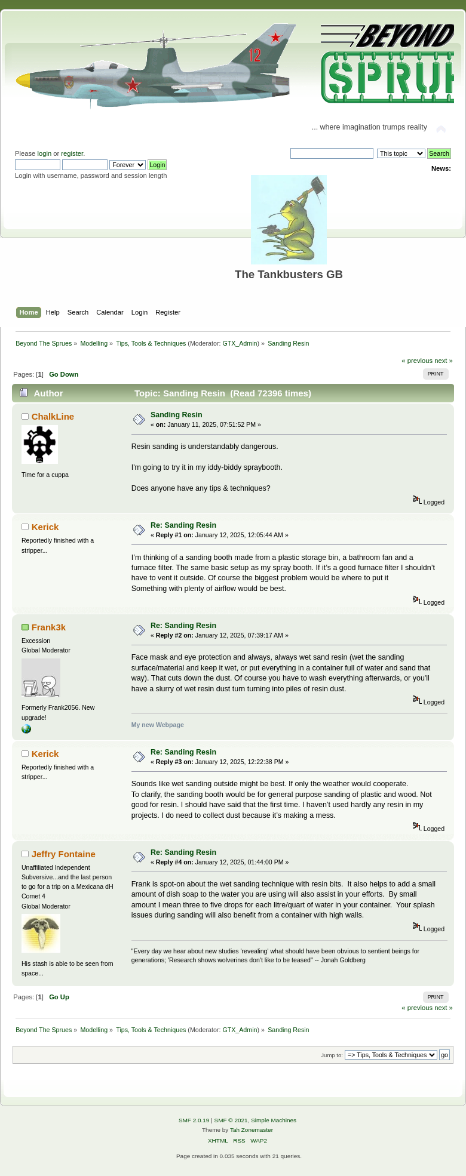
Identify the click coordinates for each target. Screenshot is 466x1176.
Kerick (45, 527)
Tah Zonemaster (251, 1129)
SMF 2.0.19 (194, 1120)
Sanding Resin (177, 415)
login (44, 153)
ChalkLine (53, 416)
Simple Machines (273, 1120)
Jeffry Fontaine (64, 854)
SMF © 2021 (231, 1120)
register (72, 153)
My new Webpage (157, 724)
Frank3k (49, 627)
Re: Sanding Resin (183, 525)
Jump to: (332, 1055)
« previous (417, 360)
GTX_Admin (239, 343)
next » (443, 360)
